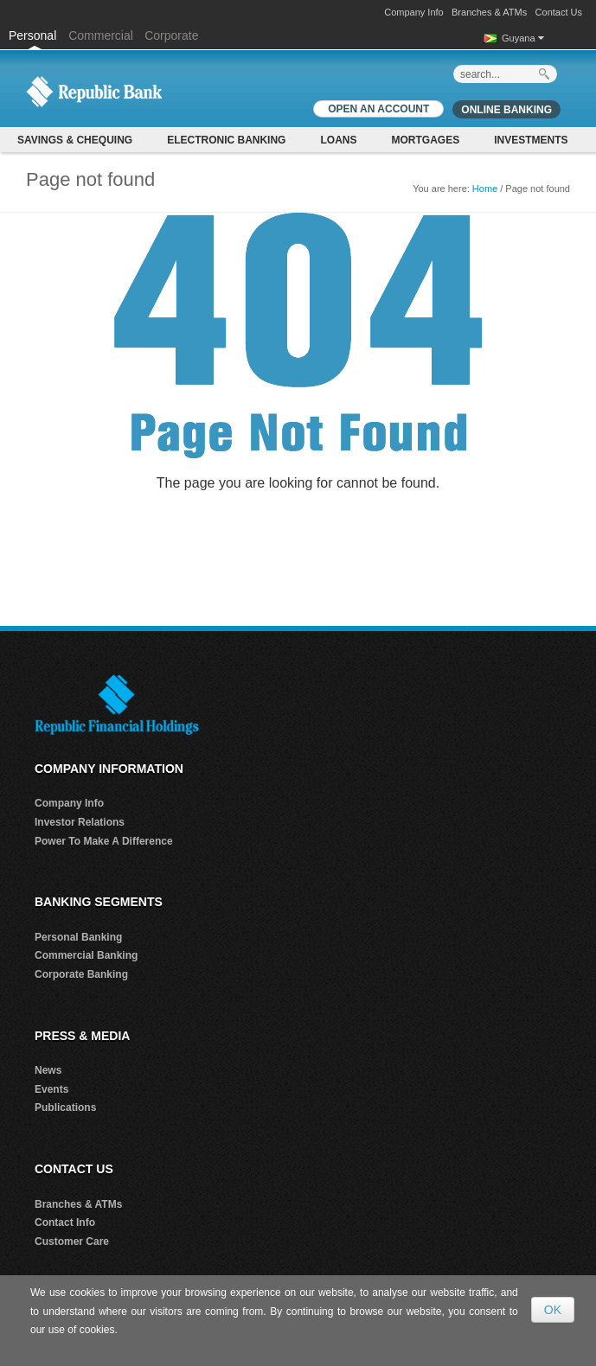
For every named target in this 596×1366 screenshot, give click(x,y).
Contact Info (65, 1222)
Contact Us (558, 12)
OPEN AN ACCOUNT (378, 109)
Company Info (413, 12)
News (48, 1070)
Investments (530, 140)
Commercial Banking (86, 955)
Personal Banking (78, 937)
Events (51, 1089)
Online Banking (506, 110)
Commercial (100, 35)
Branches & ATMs (489, 12)
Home (484, 188)
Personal (34, 35)
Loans (338, 140)
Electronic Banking (226, 140)
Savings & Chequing (74, 140)
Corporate (171, 35)
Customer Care (72, 1241)
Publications (65, 1107)
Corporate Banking (81, 974)
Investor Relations (80, 822)
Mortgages (425, 140)
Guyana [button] (523, 38)
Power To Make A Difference (104, 841)
